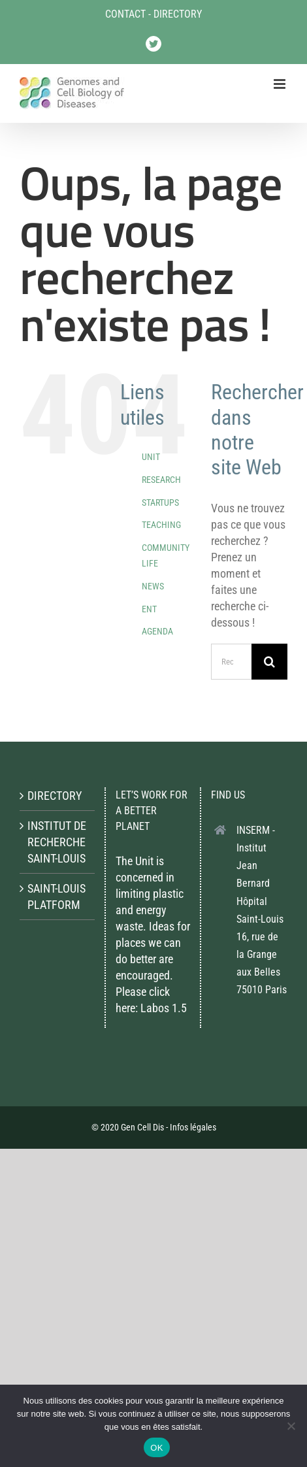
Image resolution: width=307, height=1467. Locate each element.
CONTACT (125, 14)
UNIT (151, 457)
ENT (149, 609)
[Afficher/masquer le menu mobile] (280, 84)
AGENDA (157, 631)
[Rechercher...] (231, 662)
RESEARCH (161, 479)
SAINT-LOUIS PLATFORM (56, 897)
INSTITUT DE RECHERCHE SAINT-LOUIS (56, 842)
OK (156, 1448)
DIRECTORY (178, 14)
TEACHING (161, 524)
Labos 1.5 (163, 1008)
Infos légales (193, 1127)
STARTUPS (160, 502)
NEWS (153, 586)
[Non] (290, 1425)
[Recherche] (269, 662)
